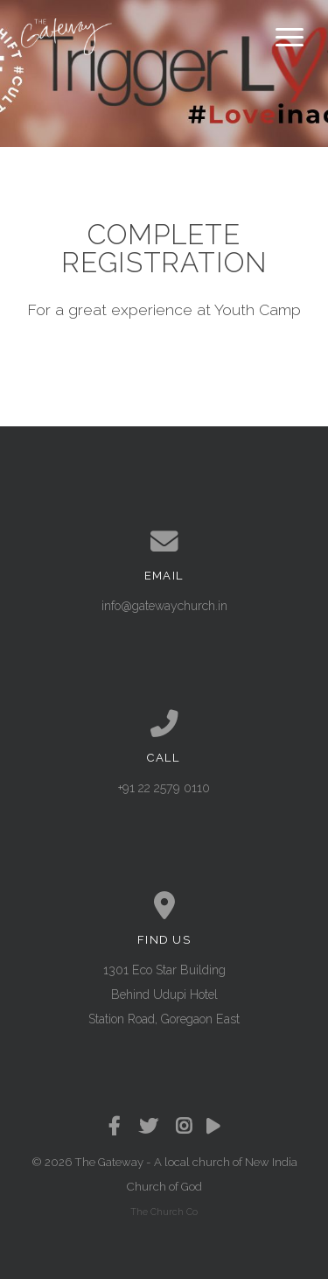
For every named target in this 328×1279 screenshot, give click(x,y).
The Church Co (164, 1211)
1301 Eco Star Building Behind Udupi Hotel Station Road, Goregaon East (164, 994)
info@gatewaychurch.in (164, 606)
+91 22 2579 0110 (164, 788)
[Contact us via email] (164, 542)
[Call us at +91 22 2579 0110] (164, 724)
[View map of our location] (164, 906)
